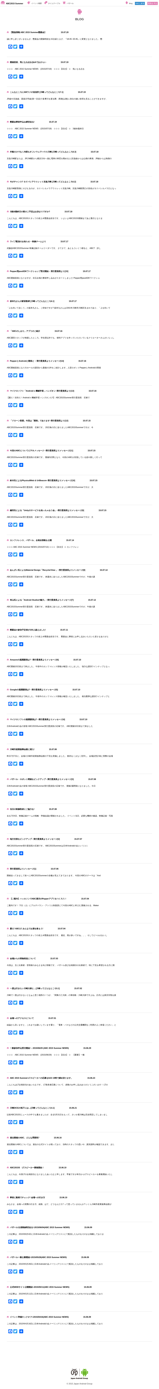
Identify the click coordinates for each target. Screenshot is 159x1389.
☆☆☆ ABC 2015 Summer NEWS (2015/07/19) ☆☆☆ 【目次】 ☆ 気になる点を (46, 69)
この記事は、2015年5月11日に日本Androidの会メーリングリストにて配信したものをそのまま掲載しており (55, 1294)
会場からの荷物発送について (32, 958)
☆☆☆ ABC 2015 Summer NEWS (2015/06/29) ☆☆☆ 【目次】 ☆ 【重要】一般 (46, 1055)
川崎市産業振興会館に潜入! (32, 749)
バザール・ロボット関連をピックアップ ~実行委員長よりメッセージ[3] (51, 779)
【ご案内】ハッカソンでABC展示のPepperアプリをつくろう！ (48, 899)
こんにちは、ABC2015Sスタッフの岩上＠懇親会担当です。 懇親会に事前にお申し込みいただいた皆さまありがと (58, 637)
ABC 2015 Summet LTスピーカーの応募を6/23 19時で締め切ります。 (51, 1078)
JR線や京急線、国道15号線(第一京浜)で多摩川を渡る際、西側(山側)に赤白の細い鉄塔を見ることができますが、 (57, 99)
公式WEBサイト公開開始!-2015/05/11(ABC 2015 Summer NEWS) (49, 1287)
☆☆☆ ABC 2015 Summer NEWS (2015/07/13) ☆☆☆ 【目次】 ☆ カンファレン (43, 547)
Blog (129, 3)
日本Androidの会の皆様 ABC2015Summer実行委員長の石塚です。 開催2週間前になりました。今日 (51, 786)
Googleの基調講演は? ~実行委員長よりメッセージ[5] (43, 690)
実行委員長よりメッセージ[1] (33, 869)
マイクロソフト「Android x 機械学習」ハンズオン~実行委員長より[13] (51, 391)
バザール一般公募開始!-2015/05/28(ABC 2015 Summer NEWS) (48, 1257)
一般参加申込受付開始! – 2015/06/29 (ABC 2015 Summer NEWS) (49, 1048)
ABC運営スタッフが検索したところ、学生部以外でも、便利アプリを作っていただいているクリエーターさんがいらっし (60, 338)
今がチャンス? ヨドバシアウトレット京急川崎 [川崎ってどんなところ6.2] (52, 182)
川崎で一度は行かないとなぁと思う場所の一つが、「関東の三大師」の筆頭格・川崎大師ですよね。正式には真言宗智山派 (61, 995)
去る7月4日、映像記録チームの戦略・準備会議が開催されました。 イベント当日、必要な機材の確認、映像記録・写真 (60, 816)
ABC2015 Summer (12, 3)
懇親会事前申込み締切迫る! (32, 122)
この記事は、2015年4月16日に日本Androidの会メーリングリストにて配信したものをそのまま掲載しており (55, 1324)
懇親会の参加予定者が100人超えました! (37, 630)
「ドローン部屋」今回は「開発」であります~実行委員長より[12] (49, 421)
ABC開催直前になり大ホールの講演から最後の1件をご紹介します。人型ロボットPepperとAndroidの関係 (54, 368)
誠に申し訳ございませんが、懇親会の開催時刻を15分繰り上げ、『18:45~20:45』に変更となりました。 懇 (54, 39)
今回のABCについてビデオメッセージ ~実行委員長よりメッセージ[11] (51, 451)
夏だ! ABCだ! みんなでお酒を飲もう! (36, 929)
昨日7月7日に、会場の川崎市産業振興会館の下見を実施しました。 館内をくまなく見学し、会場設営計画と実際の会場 (60, 756)
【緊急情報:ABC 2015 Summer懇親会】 (38, 32)
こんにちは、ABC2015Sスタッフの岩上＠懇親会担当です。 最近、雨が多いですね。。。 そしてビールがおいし (57, 935)
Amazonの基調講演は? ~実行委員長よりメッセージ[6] (44, 660)
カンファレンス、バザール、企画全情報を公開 (40, 540)
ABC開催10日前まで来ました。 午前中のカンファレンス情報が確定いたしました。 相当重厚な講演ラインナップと (58, 696)
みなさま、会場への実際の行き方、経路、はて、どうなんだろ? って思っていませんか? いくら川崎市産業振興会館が (59, 1204)
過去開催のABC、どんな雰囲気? (34, 1138)
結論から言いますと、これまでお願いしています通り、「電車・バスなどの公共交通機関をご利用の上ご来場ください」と (61, 1025)
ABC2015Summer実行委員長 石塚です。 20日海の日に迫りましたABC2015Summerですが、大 (50, 487)
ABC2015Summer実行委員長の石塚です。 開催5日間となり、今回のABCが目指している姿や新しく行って (54, 457)
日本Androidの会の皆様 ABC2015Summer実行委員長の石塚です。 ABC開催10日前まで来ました (50, 726)
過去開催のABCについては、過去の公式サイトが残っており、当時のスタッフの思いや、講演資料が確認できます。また (60, 1144)
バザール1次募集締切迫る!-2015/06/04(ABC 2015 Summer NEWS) (49, 1227)
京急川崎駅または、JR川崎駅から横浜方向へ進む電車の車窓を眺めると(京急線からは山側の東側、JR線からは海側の (59, 158)
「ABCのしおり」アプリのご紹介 (34, 331)
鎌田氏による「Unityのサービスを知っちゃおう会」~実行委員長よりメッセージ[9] (56, 510)
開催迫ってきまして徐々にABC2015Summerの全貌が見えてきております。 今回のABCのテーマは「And (54, 875)
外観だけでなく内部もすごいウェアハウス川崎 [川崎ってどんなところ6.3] (53, 152)
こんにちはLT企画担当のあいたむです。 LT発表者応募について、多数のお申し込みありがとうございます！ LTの (57, 1085)
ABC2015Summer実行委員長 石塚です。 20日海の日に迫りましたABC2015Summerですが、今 (50, 427)
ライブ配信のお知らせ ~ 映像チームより (37, 241)
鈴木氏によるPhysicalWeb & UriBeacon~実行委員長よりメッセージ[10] (52, 480)
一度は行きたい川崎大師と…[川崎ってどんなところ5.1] (44, 988)
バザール (68, 3)
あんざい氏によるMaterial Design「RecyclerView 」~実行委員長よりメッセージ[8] (57, 570)
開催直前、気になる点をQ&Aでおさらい (37, 62)
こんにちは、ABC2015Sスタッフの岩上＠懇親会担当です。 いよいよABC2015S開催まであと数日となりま (55, 218)
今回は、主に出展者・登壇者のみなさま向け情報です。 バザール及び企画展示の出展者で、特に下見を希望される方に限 (61, 965)
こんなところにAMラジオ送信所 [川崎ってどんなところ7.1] (46, 92)
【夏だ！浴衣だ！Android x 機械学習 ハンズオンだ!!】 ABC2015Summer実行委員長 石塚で (48, 398)
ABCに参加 (140, 3)
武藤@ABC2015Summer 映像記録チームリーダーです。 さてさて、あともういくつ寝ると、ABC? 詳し (54, 248)
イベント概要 (34, 3)
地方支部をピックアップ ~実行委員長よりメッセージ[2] (44, 839)
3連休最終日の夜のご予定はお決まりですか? (39, 212)
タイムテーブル (52, 3)
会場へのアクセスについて (31, 1018)
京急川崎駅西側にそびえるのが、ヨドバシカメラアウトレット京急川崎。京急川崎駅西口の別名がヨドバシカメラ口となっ (61, 188)
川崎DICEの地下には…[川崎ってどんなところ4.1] (42, 1108)
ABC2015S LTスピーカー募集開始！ (36, 1168)
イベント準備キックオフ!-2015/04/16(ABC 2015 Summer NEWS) (49, 1317)
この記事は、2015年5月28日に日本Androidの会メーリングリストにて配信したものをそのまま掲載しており (55, 1264)
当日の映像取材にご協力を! (32, 809)
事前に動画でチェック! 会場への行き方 (37, 1197)
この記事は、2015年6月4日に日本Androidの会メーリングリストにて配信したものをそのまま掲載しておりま (55, 1234)
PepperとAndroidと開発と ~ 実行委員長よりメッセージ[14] (46, 361)
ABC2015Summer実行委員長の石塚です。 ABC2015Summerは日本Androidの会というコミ (47, 846)
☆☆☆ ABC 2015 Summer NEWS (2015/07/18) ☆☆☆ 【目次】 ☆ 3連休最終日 (45, 129)
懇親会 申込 (152, 3)
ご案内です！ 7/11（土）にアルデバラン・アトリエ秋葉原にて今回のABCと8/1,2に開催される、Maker (53, 905)
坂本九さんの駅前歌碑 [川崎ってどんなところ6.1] (42, 301)
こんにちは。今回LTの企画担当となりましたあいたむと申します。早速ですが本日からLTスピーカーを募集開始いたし (60, 1174)
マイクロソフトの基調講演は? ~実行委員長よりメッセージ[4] (47, 719)
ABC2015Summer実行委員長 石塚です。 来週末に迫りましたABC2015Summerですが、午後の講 (51, 577)
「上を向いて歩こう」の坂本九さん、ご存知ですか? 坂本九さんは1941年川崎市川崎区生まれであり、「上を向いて (58, 308)
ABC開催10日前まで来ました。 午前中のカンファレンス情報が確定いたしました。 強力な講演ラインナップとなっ (58, 666)
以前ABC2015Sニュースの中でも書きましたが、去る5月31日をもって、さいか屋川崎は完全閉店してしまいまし (57, 1115)
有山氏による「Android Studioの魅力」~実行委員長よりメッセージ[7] (51, 600)
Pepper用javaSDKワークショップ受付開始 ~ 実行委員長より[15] (49, 271)
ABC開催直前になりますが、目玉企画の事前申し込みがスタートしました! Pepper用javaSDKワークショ (53, 278)
